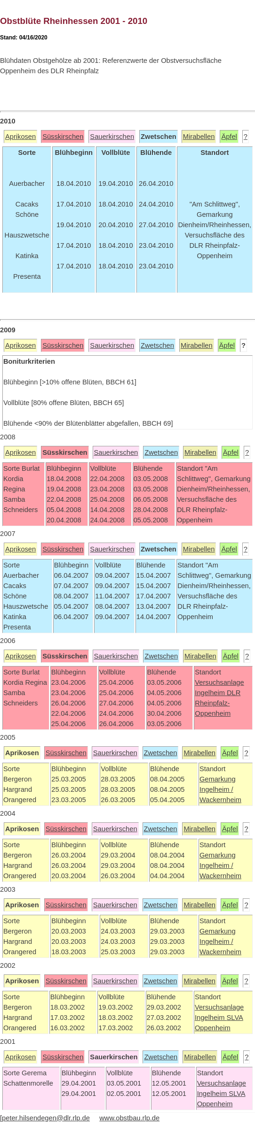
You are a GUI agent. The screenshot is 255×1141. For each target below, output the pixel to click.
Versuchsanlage (219, 682)
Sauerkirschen (112, 136)
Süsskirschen (62, 136)
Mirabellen (199, 136)
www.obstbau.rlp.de (129, 1118)
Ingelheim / (216, 789)
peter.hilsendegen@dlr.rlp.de (46, 1118)
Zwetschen (157, 345)
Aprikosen (20, 136)
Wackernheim (220, 800)
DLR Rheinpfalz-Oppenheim (217, 703)
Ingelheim (211, 693)
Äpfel (229, 136)
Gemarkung (217, 779)
